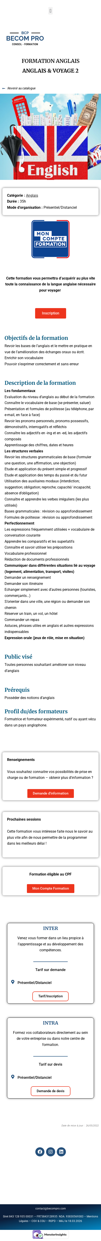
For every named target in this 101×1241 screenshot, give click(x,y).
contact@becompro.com (51, 1208)
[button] (50, 11)
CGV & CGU (38, 1221)
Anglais (32, 195)
